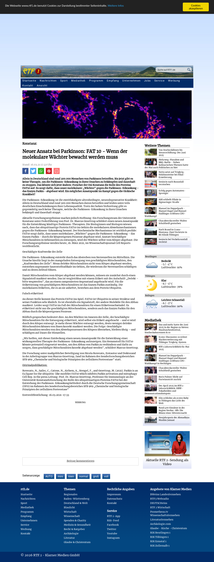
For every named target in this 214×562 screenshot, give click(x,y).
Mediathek (78, 80)
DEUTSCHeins (158, 503)
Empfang (113, 80)
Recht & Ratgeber (74, 529)
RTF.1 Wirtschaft (160, 507)
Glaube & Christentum (77, 542)
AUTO (49, 476)
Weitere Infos (116, 5)
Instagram (113, 537)
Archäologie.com (160, 523)
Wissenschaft (72, 516)
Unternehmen (131, 80)
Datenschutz (114, 498)
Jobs (147, 80)
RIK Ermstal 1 (158, 541)
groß (96, 476)
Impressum (114, 494)
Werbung (174, 80)
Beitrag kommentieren (80, 460)
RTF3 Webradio (159, 498)
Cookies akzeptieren (196, 7)
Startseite (29, 80)
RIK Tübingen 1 (159, 537)
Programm (96, 80)
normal (83, 476)
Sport (64, 80)
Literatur (69, 537)
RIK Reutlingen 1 (160, 532)
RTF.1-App (113, 516)
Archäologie (71, 533)
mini (60, 476)
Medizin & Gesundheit (77, 524)
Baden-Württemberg (76, 498)
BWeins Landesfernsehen (165, 494)
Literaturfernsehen (161, 519)
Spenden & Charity (75, 520)
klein (71, 476)
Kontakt (27, 85)
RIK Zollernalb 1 (159, 545)
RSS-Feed (113, 520)
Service (159, 80)
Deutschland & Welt (76, 503)
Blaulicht (69, 507)
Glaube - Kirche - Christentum (168, 528)
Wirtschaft (70, 511)
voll (106, 476)
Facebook (113, 524)
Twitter (111, 529)
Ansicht (42, 85)
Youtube (112, 533)
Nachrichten (48, 80)
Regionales (70, 494)
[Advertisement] (107, 37)
